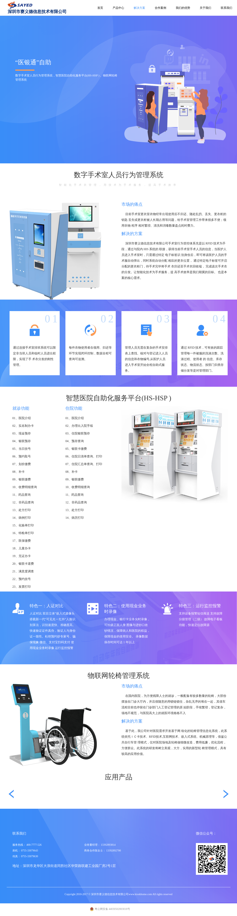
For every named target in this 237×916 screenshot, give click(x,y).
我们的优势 (183, 7)
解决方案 (139, 7)
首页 (100, 7)
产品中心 (118, 7)
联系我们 (226, 7)
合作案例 (160, 7)
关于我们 (205, 7)
